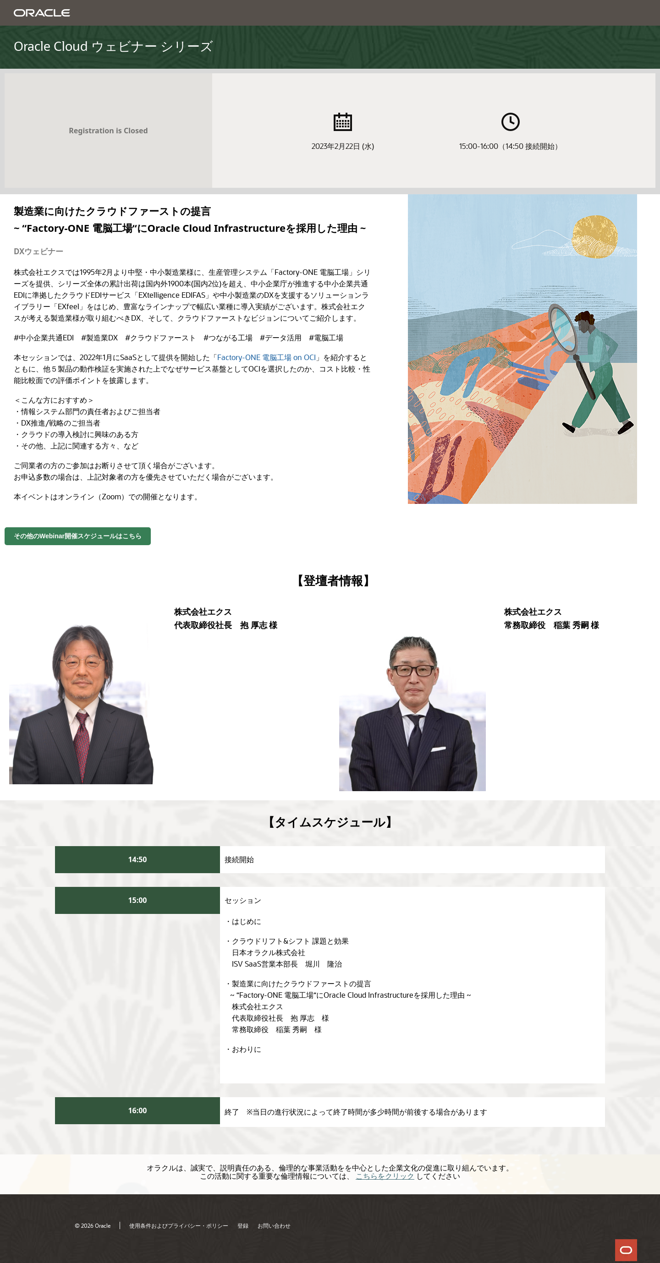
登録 (242, 1225)
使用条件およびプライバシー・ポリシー (178, 1225)
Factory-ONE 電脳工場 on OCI (266, 357)
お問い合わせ (274, 1225)
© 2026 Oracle (92, 1225)
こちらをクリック (385, 1176)
